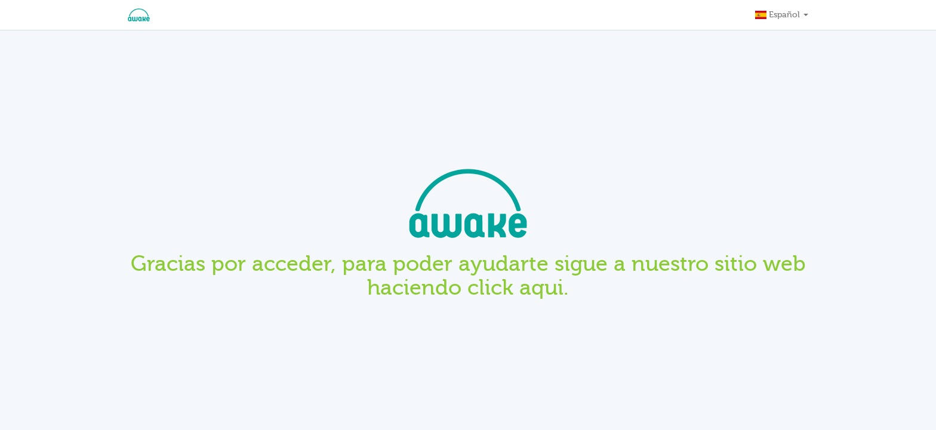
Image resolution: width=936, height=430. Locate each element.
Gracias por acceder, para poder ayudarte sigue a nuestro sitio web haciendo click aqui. (468, 275)
